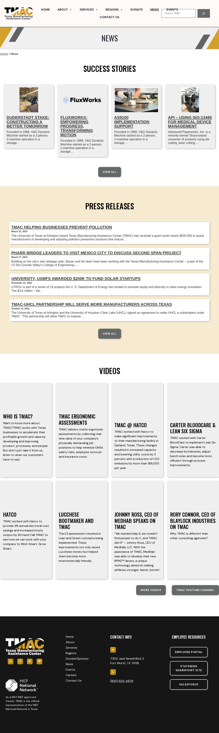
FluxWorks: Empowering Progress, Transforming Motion (76, 126)
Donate (136, 10)
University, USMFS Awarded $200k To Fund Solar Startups (76, 278)
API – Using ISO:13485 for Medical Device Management (190, 121)
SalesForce (188, 684)
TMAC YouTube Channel (195, 590)
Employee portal (189, 652)
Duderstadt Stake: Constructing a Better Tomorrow (28, 121)
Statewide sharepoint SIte (189, 668)
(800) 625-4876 (121, 681)
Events (172, 10)
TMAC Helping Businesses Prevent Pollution (61, 227)
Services (89, 9)
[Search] (203, 13)
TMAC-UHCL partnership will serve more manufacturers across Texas (91, 304)
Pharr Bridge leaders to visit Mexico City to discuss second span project (96, 253)
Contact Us (109, 17)
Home (45, 10)
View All (109, 172)
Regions (114, 9)
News (154, 10)
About (64, 9)
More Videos (151, 590)
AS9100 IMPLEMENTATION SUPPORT (131, 121)
